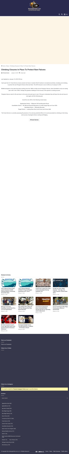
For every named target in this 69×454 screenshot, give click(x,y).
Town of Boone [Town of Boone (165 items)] (13, 439)
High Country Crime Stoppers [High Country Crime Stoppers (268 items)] (9, 428)
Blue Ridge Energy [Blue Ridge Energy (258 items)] (6, 411)
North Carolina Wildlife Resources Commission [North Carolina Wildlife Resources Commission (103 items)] (11, 437)
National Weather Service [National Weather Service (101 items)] (8, 431)
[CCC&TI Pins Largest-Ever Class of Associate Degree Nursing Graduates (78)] (43, 283)
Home (3, 66)
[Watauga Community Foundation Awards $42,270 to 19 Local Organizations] (8, 301)
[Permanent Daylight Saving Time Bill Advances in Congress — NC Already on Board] (25, 319)
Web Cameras (56, 451)
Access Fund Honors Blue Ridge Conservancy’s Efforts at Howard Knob (60, 308)
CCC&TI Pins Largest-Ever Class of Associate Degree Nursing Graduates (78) (43, 290)
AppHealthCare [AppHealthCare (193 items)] (6, 405)
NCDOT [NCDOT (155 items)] (4, 433)
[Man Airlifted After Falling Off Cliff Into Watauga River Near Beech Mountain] (25, 301)
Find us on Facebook (6, 344)
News (7, 66)
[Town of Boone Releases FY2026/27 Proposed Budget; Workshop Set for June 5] (25, 283)
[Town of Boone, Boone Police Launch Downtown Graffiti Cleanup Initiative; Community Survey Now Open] (8, 283)
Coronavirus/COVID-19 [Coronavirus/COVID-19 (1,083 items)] (8, 418)
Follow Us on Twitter (6, 348)
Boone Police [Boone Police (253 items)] (5, 416)
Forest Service (35, 120)
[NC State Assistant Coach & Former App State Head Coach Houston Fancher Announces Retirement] (8, 319)
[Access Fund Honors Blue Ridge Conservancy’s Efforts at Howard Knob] (60, 301)
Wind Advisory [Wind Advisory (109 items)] (6, 444)
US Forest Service (5, 72)
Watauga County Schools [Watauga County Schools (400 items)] (8, 442)
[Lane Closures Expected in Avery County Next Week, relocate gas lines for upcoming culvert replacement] (43, 301)
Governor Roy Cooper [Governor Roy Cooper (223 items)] (7, 423)
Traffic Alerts (64, 451)
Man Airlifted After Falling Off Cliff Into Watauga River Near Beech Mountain (25, 308)
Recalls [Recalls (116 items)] (4, 439)
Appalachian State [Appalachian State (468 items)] (7, 403)
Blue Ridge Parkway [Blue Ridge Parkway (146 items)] (7, 413)
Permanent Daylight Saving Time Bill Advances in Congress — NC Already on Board (25, 326)
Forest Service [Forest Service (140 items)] (6, 421)
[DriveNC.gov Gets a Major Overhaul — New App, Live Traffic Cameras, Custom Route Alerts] (60, 283)
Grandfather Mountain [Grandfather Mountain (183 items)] (7, 426)
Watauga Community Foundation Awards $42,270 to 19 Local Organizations (8, 308)
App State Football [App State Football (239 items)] (7, 408)
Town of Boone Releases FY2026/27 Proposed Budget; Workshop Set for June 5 (25, 290)
